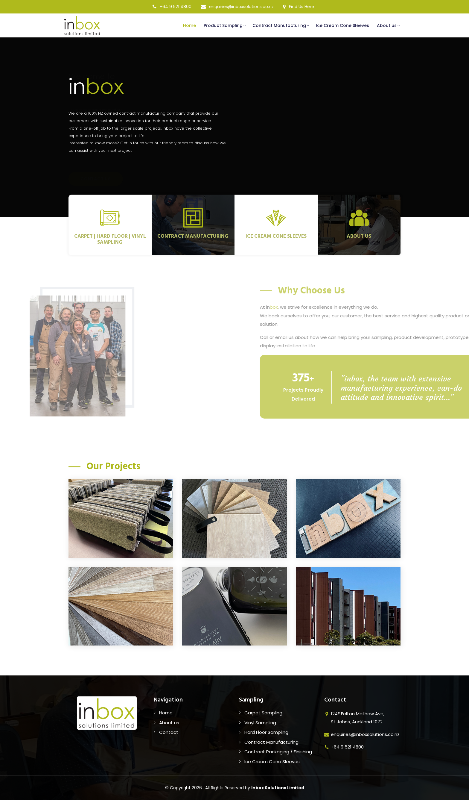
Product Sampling (223, 25)
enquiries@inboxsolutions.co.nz (237, 7)
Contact (168, 732)
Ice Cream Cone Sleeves (342, 25)
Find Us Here (298, 7)
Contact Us (95, 165)
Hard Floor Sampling (266, 732)
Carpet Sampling (263, 713)
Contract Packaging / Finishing (278, 752)
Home (189, 25)
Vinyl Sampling (260, 722)
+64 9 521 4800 (172, 7)
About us (387, 25)
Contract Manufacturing (279, 25)
